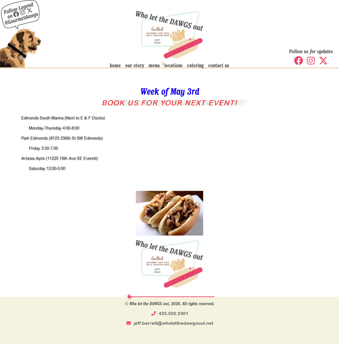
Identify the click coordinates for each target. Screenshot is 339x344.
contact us (218, 65)
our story (134, 65)
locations (173, 65)
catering (195, 65)
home (115, 65)
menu (154, 65)
